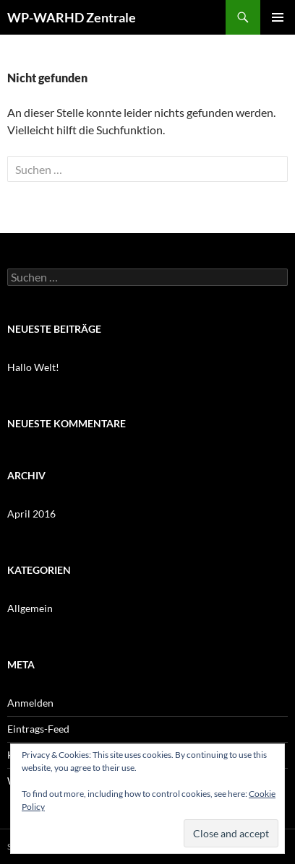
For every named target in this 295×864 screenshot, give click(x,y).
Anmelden (30, 703)
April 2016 (31, 513)
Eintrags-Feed (38, 729)
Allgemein (30, 608)
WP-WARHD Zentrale (71, 17)
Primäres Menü (277, 17)
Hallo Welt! (33, 367)
